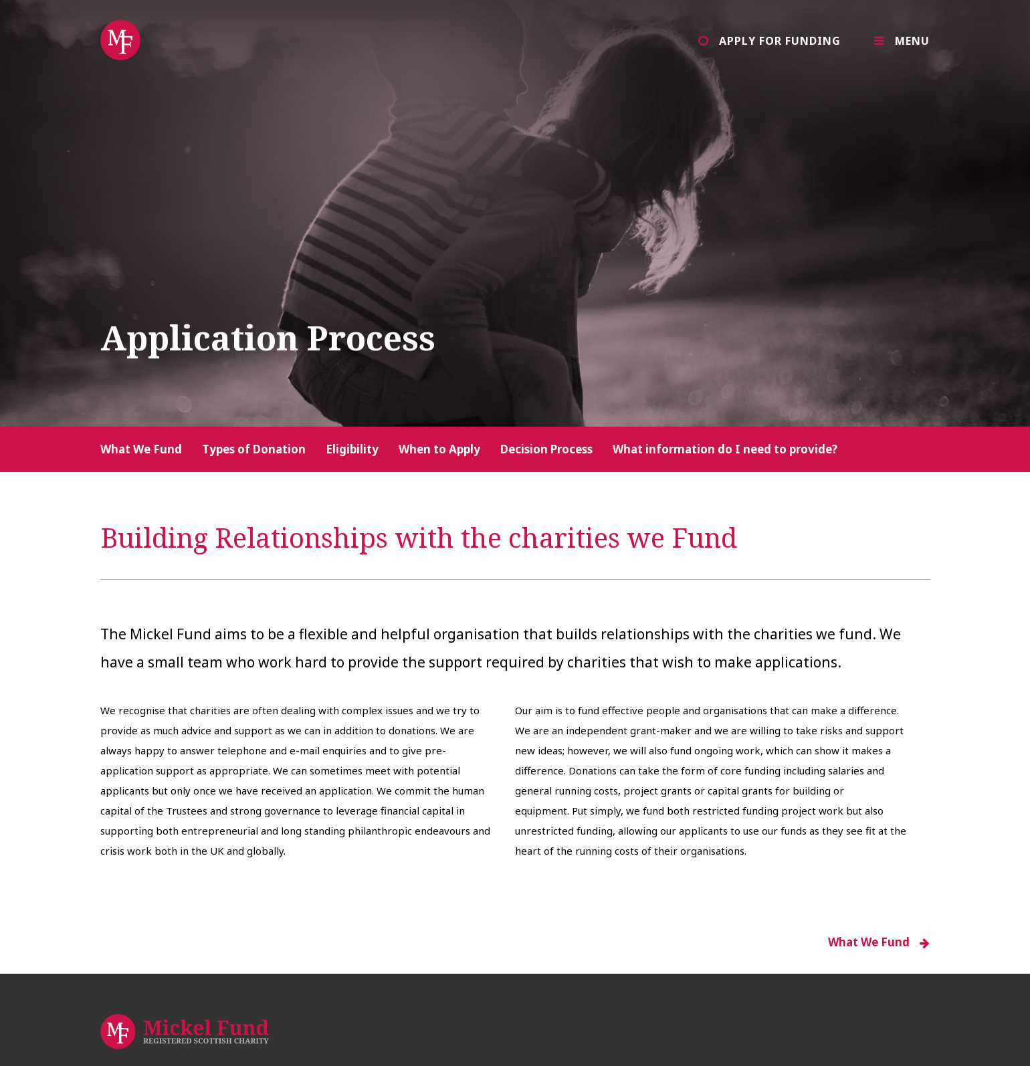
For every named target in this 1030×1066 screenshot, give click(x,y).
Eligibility (352, 449)
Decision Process (546, 449)
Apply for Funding (780, 40)
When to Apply (439, 449)
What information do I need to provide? (725, 449)
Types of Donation (254, 449)
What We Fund (141, 449)
